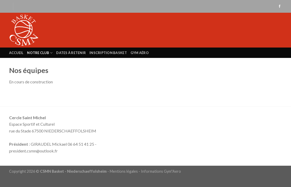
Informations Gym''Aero (161, 171)
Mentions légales (124, 171)
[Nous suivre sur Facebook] (279, 6)
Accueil (16, 53)
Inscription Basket (108, 53)
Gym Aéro (140, 53)
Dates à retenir (71, 53)
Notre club (40, 52)
